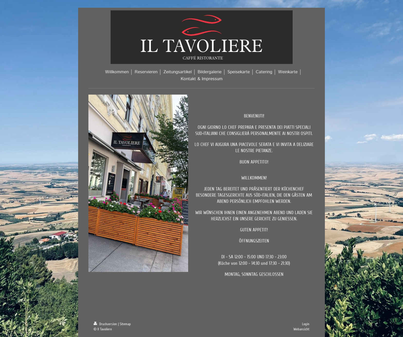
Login (305, 324)
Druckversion (106, 324)
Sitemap (125, 324)
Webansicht (301, 329)
